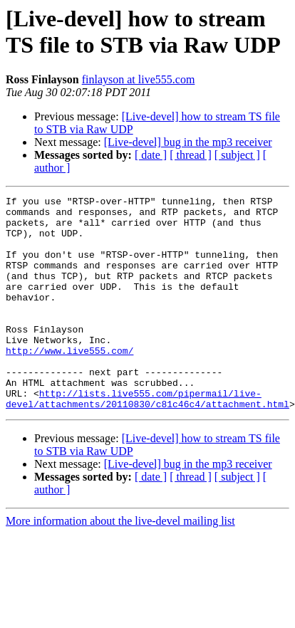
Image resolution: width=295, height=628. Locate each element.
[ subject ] (237, 155)
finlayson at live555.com (138, 79)
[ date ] (151, 155)
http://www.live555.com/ (69, 382)
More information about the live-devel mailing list (120, 564)
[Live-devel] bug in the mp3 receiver (188, 142)
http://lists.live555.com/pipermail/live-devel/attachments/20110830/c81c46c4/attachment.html (147, 440)
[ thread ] (191, 155)
